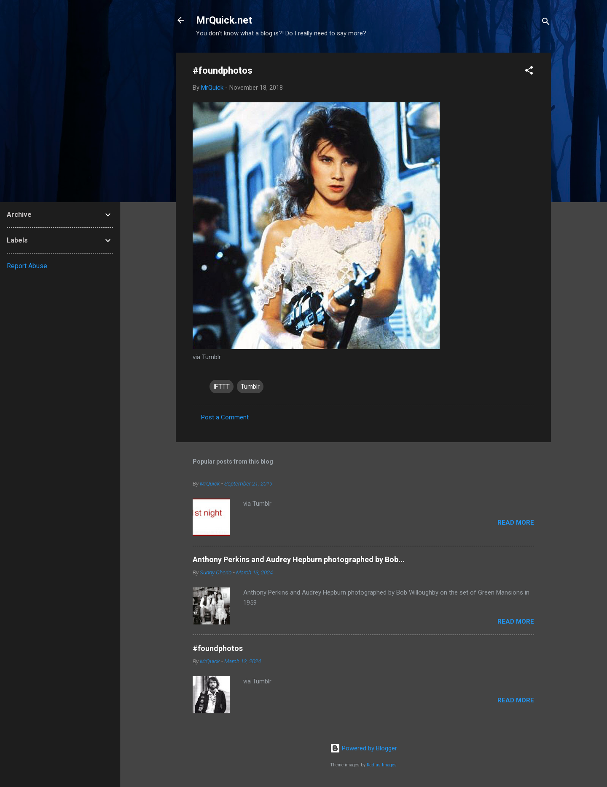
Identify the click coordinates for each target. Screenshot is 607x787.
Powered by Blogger (363, 748)
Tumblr (250, 386)
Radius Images (382, 765)
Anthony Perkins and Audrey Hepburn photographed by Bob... (299, 559)
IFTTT (221, 386)
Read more (515, 522)
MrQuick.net (224, 20)
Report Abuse (27, 266)
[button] (529, 71)
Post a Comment (225, 417)
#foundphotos (218, 648)
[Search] (546, 23)
